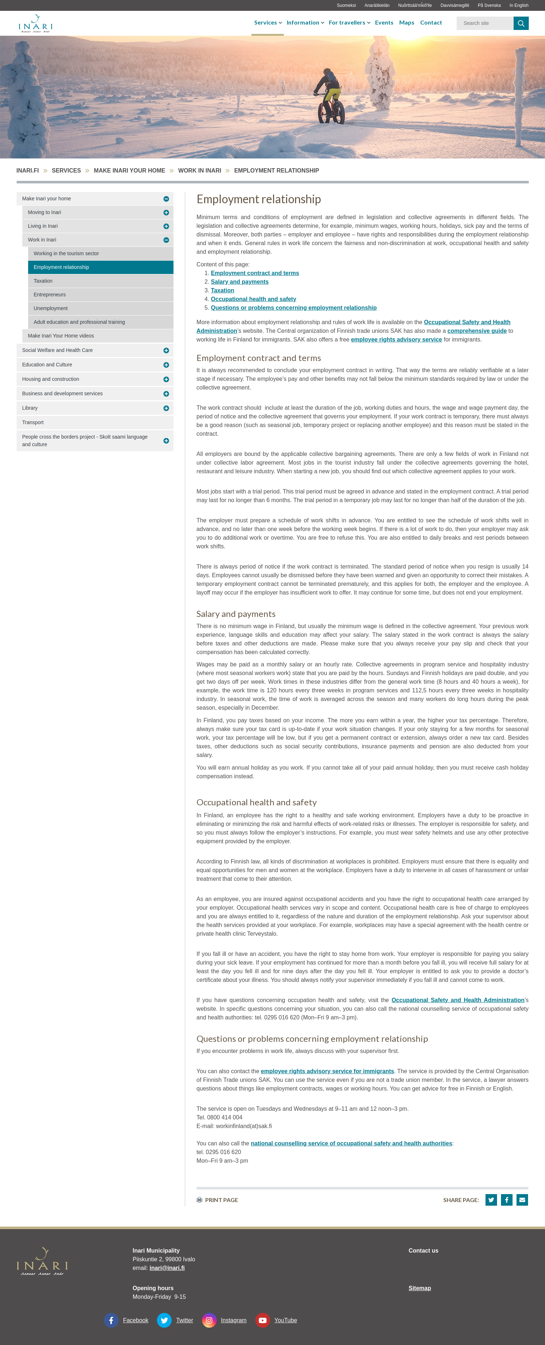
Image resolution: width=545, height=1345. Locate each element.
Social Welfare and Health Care (57, 350)
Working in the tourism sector (66, 253)
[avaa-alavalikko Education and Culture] (166, 365)
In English (519, 5)
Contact (431, 22)
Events (384, 22)
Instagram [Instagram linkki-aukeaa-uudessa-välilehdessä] (224, 1320)
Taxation (43, 281)
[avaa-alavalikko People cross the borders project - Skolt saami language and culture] (166, 441)
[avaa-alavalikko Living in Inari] (166, 226)
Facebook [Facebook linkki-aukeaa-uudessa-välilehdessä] (126, 1320)
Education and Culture (47, 364)
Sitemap (420, 1288)
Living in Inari (43, 226)
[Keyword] (485, 23)
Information (303, 22)
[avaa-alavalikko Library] (166, 408)
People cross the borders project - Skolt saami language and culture (85, 440)
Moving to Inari (44, 212)
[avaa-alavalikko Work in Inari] (166, 240)
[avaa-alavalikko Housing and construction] (166, 379)
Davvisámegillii (454, 5)
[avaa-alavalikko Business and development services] (166, 394)
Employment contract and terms (255, 273)
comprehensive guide (477, 331)
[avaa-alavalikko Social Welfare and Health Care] (166, 350)
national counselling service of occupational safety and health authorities (351, 1143)
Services (265, 22)
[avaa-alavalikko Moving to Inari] (166, 212)
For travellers (347, 22)
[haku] (521, 23)
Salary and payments (240, 282)
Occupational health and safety (253, 299)
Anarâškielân (377, 5)
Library (30, 408)
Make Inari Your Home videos (61, 336)
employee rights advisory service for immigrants (327, 1071)
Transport (33, 422)
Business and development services (62, 393)
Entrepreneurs (50, 294)
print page (217, 1199)
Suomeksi (346, 5)
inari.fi (28, 170)
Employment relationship (61, 267)
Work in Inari (199, 170)
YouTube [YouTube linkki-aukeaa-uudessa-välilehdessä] (276, 1320)
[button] (491, 1200)
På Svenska (489, 5)
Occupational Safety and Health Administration (458, 1000)
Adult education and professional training (79, 322)
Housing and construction (50, 379)
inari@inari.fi (167, 1268)
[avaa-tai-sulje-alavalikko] (281, 22)
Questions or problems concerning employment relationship (294, 308)
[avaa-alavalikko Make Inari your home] (166, 199)
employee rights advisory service (396, 339)
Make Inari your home (129, 170)
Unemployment (51, 308)
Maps (406, 22)
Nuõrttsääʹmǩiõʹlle (415, 5)
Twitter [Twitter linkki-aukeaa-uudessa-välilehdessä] (175, 1320)
